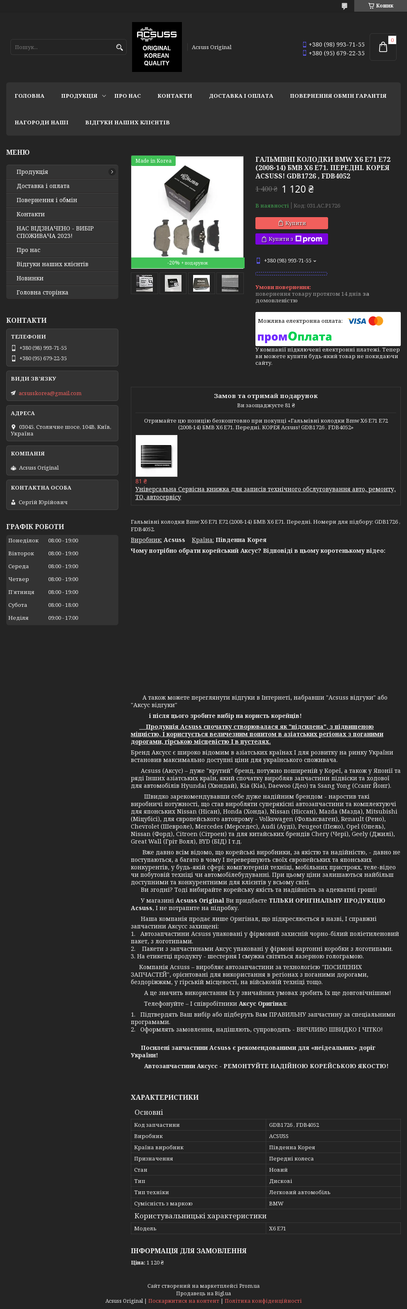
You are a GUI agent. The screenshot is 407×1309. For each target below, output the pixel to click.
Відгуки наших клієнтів (127, 122)
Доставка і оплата (241, 95)
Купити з (295, 239)
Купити (295, 223)
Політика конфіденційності (263, 1300)
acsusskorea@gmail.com (50, 393)
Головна (29, 95)
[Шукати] (119, 47)
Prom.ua (249, 1285)
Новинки (30, 278)
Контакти (174, 95)
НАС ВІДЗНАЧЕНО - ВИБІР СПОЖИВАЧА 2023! (55, 232)
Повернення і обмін (47, 200)
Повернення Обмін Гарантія (338, 95)
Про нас (127, 95)
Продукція (79, 95)
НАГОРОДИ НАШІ (42, 122)
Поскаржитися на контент (183, 1300)
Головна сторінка (43, 292)
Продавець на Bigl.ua (203, 1293)
